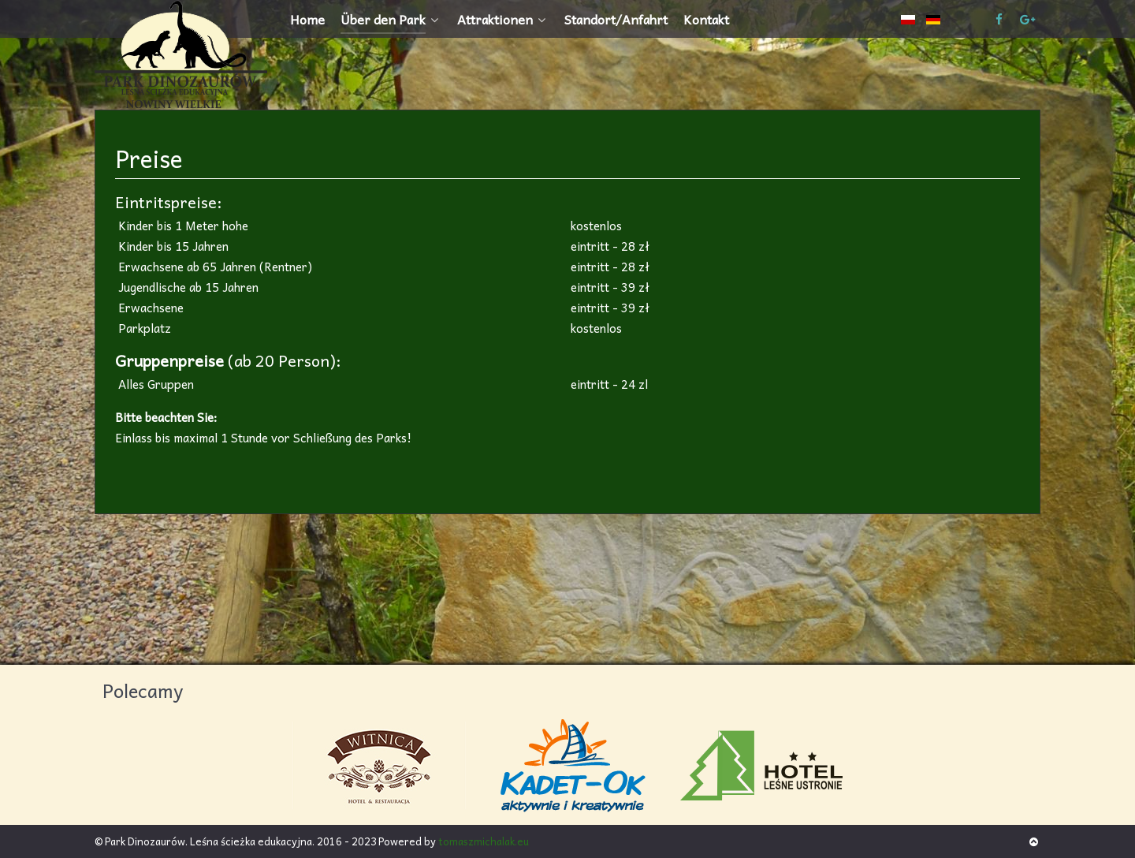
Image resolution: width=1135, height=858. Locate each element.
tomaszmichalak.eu (483, 841)
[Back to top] (1033, 841)
